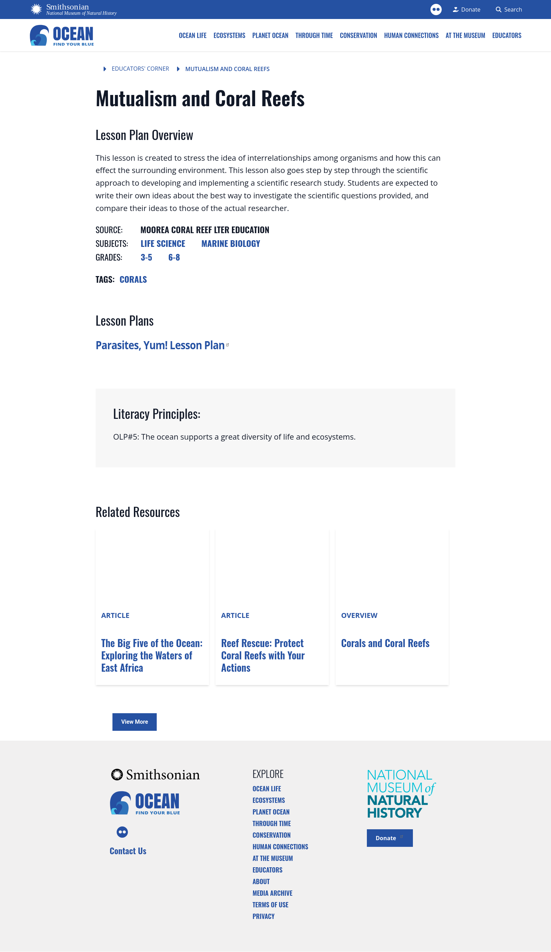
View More (134, 721)
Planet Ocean (271, 811)
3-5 (146, 256)
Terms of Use (271, 904)
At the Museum (273, 858)
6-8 (174, 256)
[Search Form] (507, 9)
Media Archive (272, 892)
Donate (390, 837)
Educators (268, 869)
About (261, 881)
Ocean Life (267, 788)
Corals (133, 279)
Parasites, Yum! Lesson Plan (163, 345)
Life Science (163, 243)
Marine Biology (230, 243)
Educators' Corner (140, 68)
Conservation (272, 834)
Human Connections (281, 846)
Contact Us (128, 850)
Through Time (272, 823)
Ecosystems (269, 800)
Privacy (264, 916)
